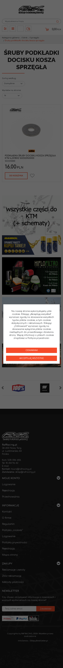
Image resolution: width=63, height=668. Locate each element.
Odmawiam (32, 350)
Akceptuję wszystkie (31, 358)
